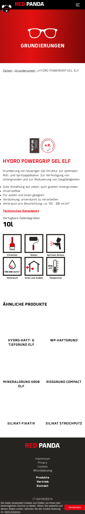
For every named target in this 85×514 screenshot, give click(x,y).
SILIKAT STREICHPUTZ (63, 408)
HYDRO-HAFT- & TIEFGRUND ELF (21, 327)
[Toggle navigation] (78, 5)
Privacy (42, 462)
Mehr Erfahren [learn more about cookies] (12, 511)
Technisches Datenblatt (21, 211)
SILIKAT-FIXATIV (21, 408)
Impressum (42, 458)
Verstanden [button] (75, 507)
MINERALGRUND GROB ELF (21, 369)
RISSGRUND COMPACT (63, 366)
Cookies (43, 466)
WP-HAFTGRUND (63, 325)
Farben (7, 70)
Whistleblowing (42, 470)
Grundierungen (25, 70)
